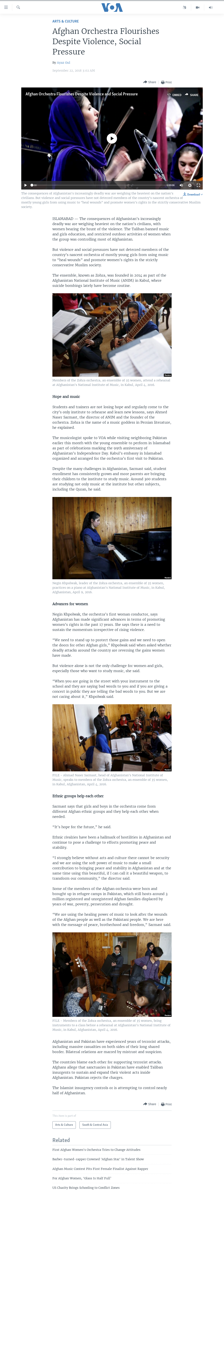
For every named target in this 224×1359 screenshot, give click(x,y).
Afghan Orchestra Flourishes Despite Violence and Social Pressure (82, 94)
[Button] (149, 82)
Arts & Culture (65, 21)
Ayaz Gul (63, 63)
